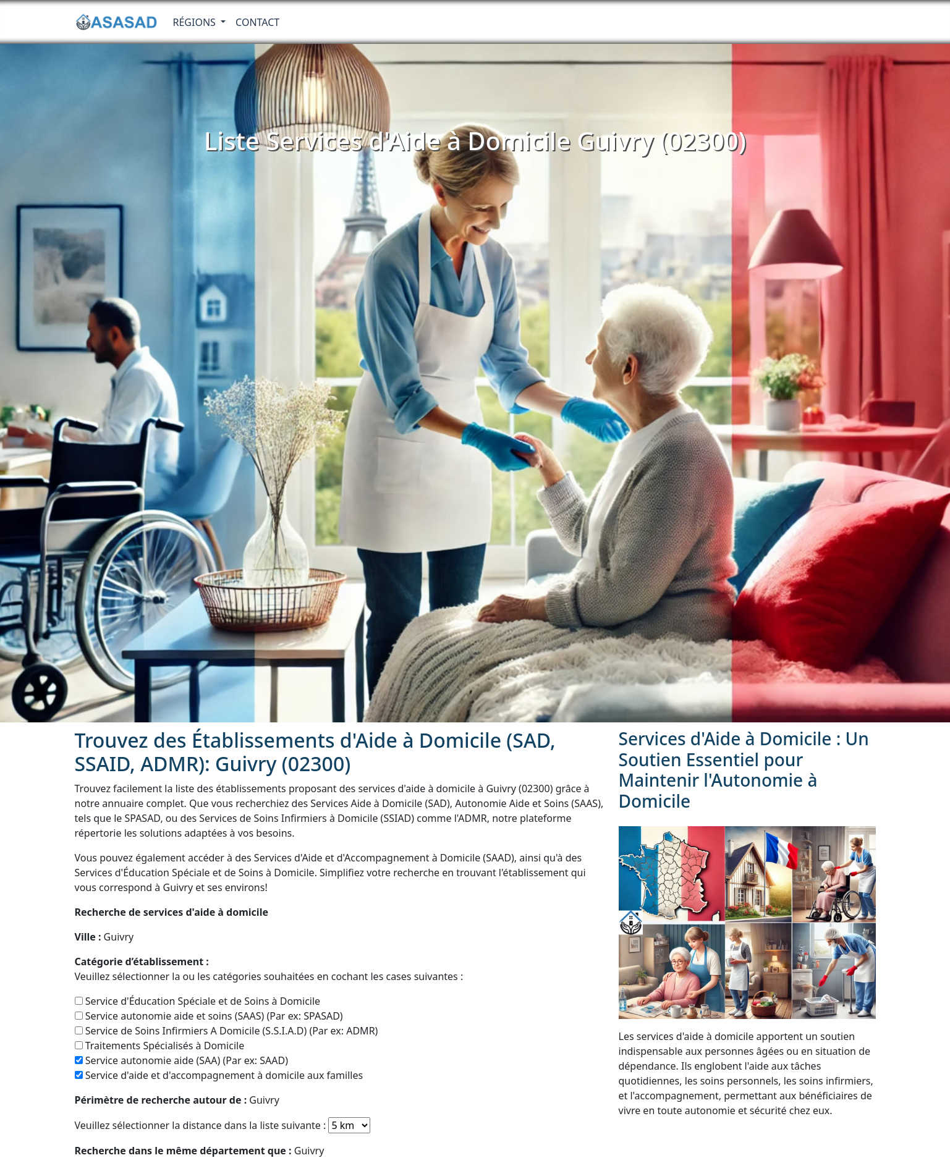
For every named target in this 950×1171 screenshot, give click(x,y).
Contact (257, 22)
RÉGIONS (196, 22)
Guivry (104, 937)
